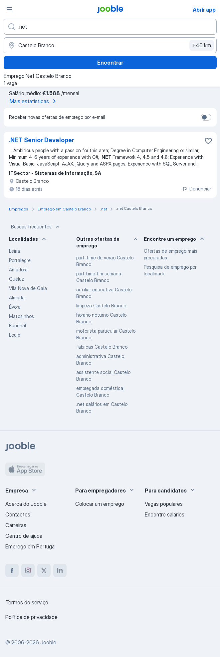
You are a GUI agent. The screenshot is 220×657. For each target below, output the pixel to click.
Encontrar (110, 62)
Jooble (48, 642)
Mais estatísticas (34, 101)
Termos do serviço (26, 602)
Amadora (18, 269)
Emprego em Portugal (30, 546)
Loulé (14, 335)
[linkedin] (60, 570)
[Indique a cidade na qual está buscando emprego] (110, 45)
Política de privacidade (31, 617)
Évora (15, 307)
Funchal (17, 325)
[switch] (206, 117)
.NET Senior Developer (41, 140)
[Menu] (9, 9)
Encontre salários (164, 514)
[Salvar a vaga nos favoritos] (208, 141)
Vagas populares (164, 503)
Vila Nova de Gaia (28, 288)
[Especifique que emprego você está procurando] (110, 27)
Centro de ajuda (23, 535)
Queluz (16, 279)
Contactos (17, 514)
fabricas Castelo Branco (101, 347)
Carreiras (15, 525)
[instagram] (28, 570)
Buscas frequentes (36, 226)
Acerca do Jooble (26, 503)
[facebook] (12, 570)
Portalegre (20, 260)
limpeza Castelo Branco (101, 305)
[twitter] (44, 570)
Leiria (14, 251)
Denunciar (196, 188)
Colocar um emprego (99, 503)
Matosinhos (21, 316)
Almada (17, 297)
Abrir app (204, 9)
